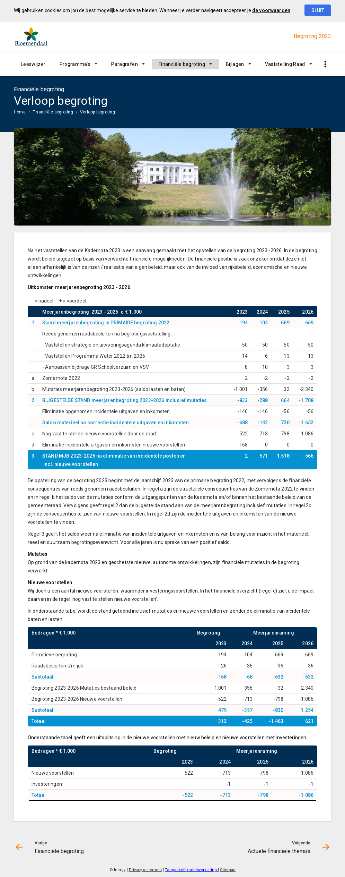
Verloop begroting (97, 112)
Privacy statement (145, 870)
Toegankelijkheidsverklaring (191, 870)
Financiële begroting (182, 64)
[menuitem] (33, 64)
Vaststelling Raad (285, 64)
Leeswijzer (33, 64)
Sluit (317, 10)
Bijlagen (235, 64)
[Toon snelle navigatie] (325, 64)
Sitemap (228, 870)
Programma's (75, 64)
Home (20, 112)
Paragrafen (124, 64)
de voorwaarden (271, 10)
